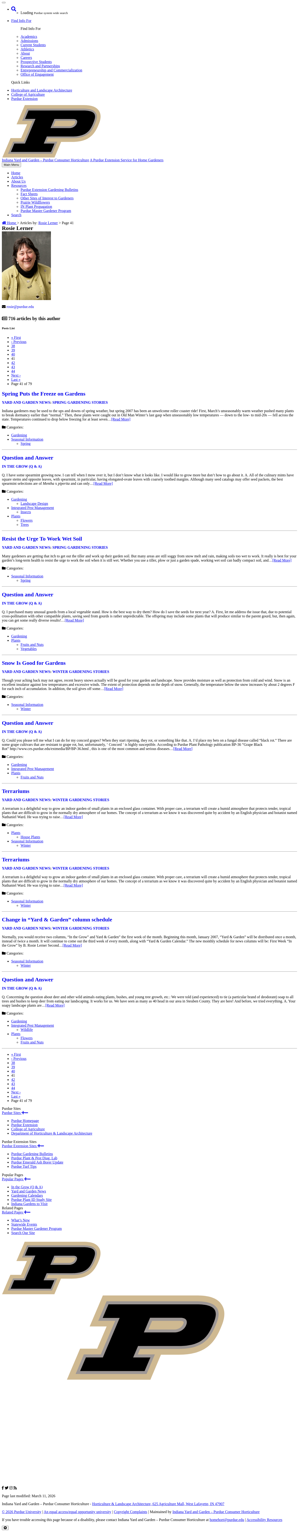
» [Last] (16, 380)
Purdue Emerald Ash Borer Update (37, 1162)
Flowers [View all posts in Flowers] (27, 520)
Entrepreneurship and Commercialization (51, 70)
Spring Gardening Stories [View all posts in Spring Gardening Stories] (80, 402)
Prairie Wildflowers (35, 202)
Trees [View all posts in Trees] (25, 525)
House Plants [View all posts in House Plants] (30, 837)
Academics (29, 37)
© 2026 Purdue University (21, 1512)
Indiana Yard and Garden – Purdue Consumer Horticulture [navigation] (45, 160)
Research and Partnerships (40, 66)
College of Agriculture (28, 94)
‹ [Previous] (18, 342)
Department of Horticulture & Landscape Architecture (51, 1133)
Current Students (33, 45)
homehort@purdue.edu (227, 1520)
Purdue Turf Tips (24, 1166)
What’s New (20, 1220)
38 (13, 346)
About (25, 53)
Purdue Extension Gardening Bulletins (49, 190)
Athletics (27, 49)
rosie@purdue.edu (20, 307)
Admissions (29, 41)
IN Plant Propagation (36, 207)
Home (15, 173)
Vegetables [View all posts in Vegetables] (29, 649)
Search (16, 215)
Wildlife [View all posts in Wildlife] (27, 1030)
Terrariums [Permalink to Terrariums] (15, 791)
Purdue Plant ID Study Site (31, 1200)
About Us (18, 181)
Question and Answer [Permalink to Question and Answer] (27, 458)
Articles (17, 177)
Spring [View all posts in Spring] (26, 444)
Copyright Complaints (130, 1512)
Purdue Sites (15, 1113)
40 (13, 354)
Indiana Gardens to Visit (29, 1204)
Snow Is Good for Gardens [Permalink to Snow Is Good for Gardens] (34, 663)
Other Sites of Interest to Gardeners (47, 198)
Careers (26, 58)
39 (13, 350)
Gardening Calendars (27, 1195)
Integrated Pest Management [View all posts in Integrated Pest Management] (32, 508)
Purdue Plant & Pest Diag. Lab (34, 1158)
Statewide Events (24, 1224)
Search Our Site (23, 1233)
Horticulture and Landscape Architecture (41, 90)
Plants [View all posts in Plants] (15, 516)
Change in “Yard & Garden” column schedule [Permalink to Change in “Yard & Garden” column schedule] (57, 919)
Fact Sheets (29, 194)
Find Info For (21, 21)
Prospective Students (36, 62)
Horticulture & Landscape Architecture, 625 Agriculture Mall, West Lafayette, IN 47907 (158, 1504)
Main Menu (11, 165)
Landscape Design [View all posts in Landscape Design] (34, 504)
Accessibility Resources (264, 1520)
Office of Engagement (37, 74)
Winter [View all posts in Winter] (26, 709)
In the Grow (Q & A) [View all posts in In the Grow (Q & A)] (22, 466)
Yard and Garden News (28, 1191)
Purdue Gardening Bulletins (32, 1154)
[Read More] (120, 419)
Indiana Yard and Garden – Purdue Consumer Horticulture (216, 1512)
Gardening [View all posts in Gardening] (19, 435)
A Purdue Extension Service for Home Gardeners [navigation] (126, 160)
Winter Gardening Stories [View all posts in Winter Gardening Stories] (80, 672)
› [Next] (16, 375)
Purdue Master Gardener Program (46, 211)
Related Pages (16, 1212)
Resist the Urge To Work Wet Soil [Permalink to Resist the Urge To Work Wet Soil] (42, 539)
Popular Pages (16, 1179)
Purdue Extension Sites (23, 1146)
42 (13, 363)
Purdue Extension (24, 99)
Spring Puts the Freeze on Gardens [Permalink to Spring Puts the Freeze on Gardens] (43, 394)
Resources (19, 186)
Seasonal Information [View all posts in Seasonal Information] (27, 439)
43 (13, 367)
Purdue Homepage (25, 1121)
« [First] (16, 338)
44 (13, 371)
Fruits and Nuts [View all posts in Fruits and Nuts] (32, 645)
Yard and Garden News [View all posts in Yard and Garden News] (26, 402)
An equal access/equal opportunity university (77, 1512)
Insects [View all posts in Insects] (26, 512)
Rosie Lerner (48, 223)
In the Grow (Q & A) (27, 1187)
